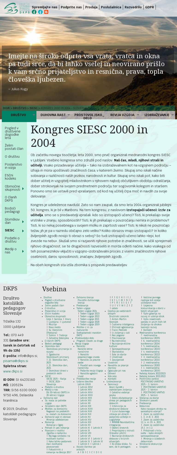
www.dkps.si (12, 371)
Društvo (20, 108)
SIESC (34, 108)
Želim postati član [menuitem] (14, 147)
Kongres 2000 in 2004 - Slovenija (64, 108)
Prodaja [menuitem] (91, 7)
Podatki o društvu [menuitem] (12, 239)
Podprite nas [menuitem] (71, 7)
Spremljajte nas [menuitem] (44, 7)
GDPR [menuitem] (149, 7)
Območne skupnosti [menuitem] (12, 188)
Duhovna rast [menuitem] (53, 115)
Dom (6, 108)
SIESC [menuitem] (9, 230)
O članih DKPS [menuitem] (11, 199)
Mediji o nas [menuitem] (11, 250)
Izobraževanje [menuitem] (157, 115)
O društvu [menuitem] (12, 156)
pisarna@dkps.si (15, 361)
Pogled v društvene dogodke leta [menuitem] (13, 133)
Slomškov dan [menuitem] (12, 221)
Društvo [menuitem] (18, 115)
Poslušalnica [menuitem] (111, 7)
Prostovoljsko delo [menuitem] (88, 116)
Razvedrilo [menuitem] (133, 7)
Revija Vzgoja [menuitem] (122, 115)
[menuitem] (156, 7)
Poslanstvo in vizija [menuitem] (13, 166)
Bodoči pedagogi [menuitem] (12, 210)
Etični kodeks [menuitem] (10, 177)
